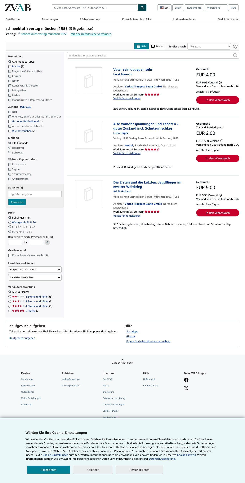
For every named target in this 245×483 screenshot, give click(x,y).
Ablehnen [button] (93, 469)
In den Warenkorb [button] (218, 100)
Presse (106, 385)
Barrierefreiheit (110, 417)
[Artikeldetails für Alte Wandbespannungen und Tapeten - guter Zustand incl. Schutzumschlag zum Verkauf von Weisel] (88, 135)
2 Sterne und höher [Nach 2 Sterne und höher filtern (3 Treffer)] (32, 296)
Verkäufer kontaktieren (126, 98)
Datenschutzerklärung (114, 398)
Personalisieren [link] (139, 469)
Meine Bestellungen (31, 398)
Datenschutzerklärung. (162, 458)
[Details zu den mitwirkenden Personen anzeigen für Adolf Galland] (122, 191)
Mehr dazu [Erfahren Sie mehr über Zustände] (25, 106)
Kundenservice (150, 385)
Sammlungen (50, 19)
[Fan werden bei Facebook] (186, 380)
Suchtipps (132, 331)
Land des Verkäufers (21, 277)
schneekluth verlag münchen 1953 (44, 34)
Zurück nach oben (122, 362)
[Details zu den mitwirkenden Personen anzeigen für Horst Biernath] (122, 74)
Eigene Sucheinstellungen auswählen (148, 341)
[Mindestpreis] (15, 242)
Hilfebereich (149, 379)
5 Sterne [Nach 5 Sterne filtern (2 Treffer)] (25, 311)
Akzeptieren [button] (48, 469)
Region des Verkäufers (23, 269)
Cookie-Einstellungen (55, 454)
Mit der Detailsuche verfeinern (91, 34)
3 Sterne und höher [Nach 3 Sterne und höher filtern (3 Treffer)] (32, 301)
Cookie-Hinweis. (186, 454)
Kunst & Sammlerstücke (136, 19)
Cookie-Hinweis (110, 411)
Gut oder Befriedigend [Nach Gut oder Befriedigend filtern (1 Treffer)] (25, 121)
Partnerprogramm (71, 385)
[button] (235, 55)
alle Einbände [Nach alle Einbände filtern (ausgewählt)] (18, 142)
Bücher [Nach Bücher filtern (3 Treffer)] (16, 66)
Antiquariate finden (184, 19)
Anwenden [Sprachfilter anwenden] (17, 202)
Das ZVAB (107, 379)
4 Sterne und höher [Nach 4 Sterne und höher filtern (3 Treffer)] (32, 306)
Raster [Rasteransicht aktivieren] (157, 46)
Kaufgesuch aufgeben (22, 338)
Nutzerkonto (194, 7)
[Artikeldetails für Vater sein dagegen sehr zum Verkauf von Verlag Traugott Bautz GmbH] (88, 81)
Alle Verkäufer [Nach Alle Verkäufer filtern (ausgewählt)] (21, 292)
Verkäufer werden (228, 19)
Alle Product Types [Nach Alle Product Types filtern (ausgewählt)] (21, 61)
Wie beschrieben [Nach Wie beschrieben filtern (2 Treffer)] (21, 131)
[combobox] (95, 7)
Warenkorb (26, 404)
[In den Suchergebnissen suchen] (153, 55)
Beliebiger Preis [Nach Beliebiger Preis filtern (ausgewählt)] (19, 217)
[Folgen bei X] (186, 388)
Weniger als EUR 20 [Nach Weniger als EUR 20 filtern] (22, 222)
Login (178, 7)
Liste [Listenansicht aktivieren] (141, 46)
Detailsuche (13, 19)
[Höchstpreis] (36, 242)
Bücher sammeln (90, 19)
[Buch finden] (142, 7)
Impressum (108, 392)
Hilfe (233, 7)
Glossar (130, 336)
